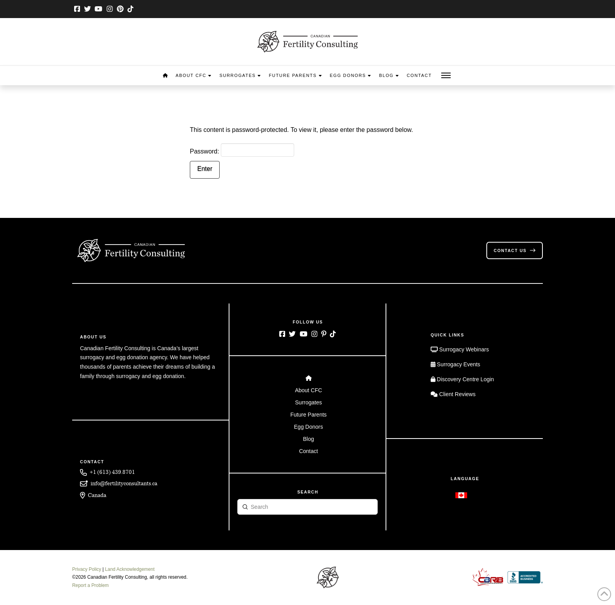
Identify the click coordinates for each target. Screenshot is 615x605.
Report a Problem (90, 585)
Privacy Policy (86, 569)
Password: (242, 150)
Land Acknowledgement (130, 569)
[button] (446, 75)
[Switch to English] (461, 495)
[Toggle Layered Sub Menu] (307, 390)
